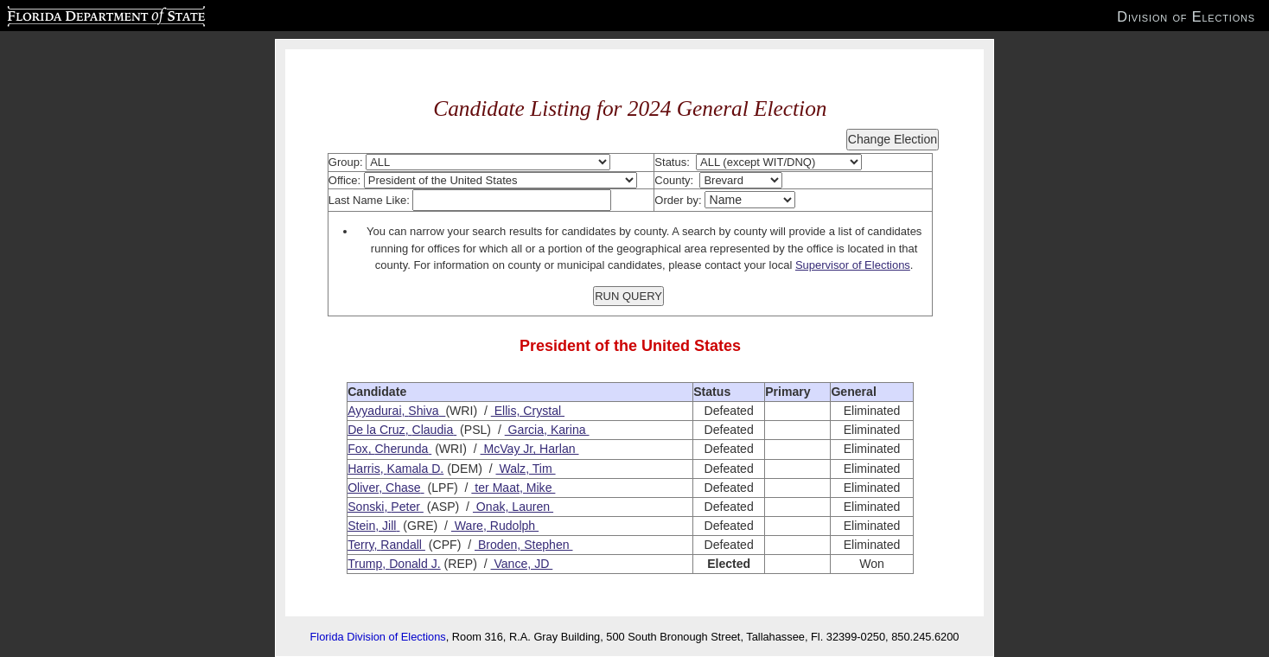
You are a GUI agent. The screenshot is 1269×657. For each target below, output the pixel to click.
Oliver (363, 487)
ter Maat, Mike (513, 487)
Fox (357, 449)
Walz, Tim (525, 468)
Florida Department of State (72, 14)
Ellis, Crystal (527, 411)
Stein (361, 526)
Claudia (432, 430)
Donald (408, 564)
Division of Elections (1186, 16)
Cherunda (401, 449)
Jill (389, 526)
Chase (403, 487)
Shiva (423, 411)
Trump (365, 564)
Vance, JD (522, 564)
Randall (401, 545)
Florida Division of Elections (378, 636)
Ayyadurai (374, 411)
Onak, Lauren (513, 506)
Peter (405, 506)
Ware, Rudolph (495, 526)
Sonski (366, 506)
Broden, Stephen (524, 545)
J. (434, 564)
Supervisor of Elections (852, 264)
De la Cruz (376, 430)
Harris (364, 468)
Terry (360, 545)
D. (435, 468)
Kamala (408, 468)
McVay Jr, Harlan (530, 449)
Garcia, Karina (547, 430)
